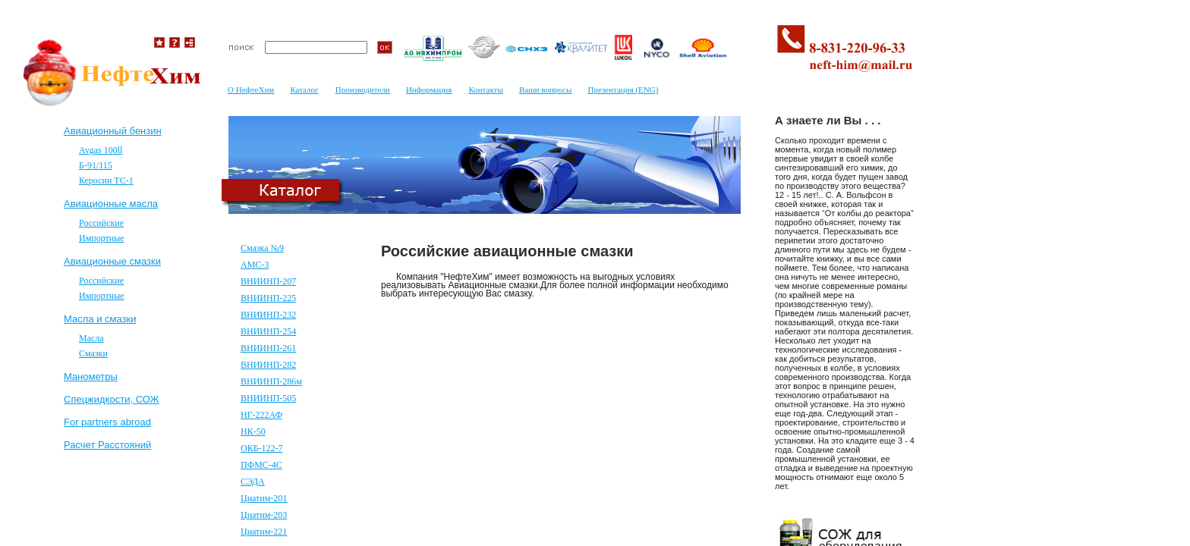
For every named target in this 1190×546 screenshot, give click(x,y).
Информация (429, 89)
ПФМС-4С (261, 465)
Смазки (93, 353)
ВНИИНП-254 (268, 331)
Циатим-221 (264, 531)
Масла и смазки (100, 319)
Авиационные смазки (112, 261)
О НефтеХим (251, 89)
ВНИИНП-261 (268, 348)
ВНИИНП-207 (268, 281)
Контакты (485, 89)
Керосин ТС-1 (106, 180)
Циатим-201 (264, 498)
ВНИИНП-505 (268, 398)
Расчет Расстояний (107, 444)
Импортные (101, 238)
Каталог (304, 89)
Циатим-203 (264, 515)
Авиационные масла (111, 203)
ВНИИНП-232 (268, 314)
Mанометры (91, 376)
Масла (91, 338)
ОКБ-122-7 (262, 448)
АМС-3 (255, 264)
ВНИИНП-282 (268, 364)
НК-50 (253, 431)
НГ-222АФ (261, 415)
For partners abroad (107, 422)
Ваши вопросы (545, 89)
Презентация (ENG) (622, 89)
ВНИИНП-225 (268, 298)
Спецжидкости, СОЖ (111, 399)
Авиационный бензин (113, 130)
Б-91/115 (95, 165)
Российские (101, 223)
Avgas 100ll (100, 150)
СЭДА (253, 481)
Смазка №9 (262, 248)
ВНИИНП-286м (271, 381)
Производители (362, 89)
